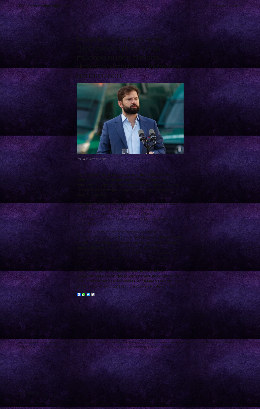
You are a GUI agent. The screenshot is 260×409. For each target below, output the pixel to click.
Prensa (91, 158)
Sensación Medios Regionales (44, 5)
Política (102, 158)
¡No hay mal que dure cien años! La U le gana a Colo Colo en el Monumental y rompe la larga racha (63, 344)
